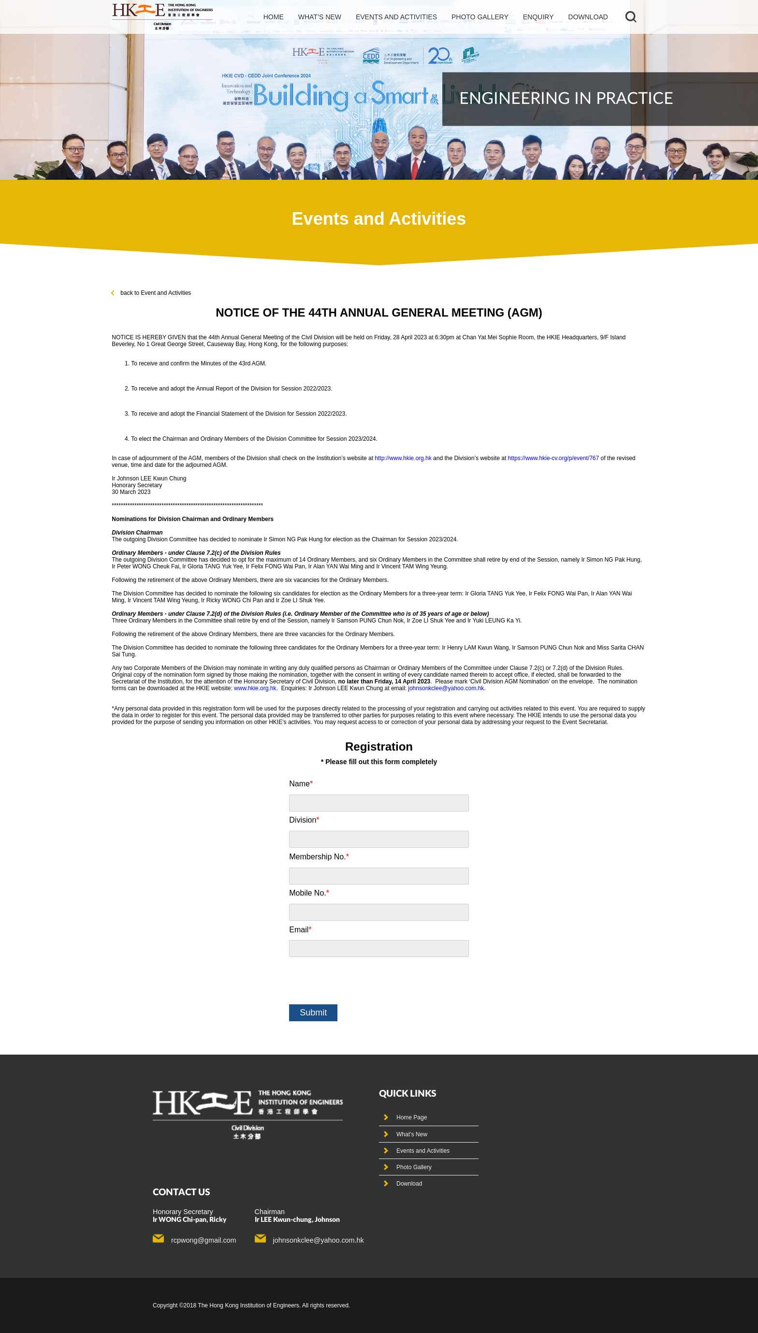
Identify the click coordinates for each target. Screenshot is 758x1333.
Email (300, 930)
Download (588, 17)
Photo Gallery (414, 1167)
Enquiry (538, 17)
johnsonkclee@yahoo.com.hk (446, 688)
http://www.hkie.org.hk (403, 458)
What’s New (411, 1134)
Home (273, 17)
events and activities (396, 17)
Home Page (411, 1117)
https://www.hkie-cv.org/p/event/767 (553, 458)
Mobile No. (309, 893)
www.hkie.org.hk (255, 688)
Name (301, 784)
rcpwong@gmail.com (203, 1240)
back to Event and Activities (151, 293)
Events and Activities (423, 1150)
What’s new (319, 17)
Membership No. (319, 857)
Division (304, 820)
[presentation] (362, 981)
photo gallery (480, 17)
